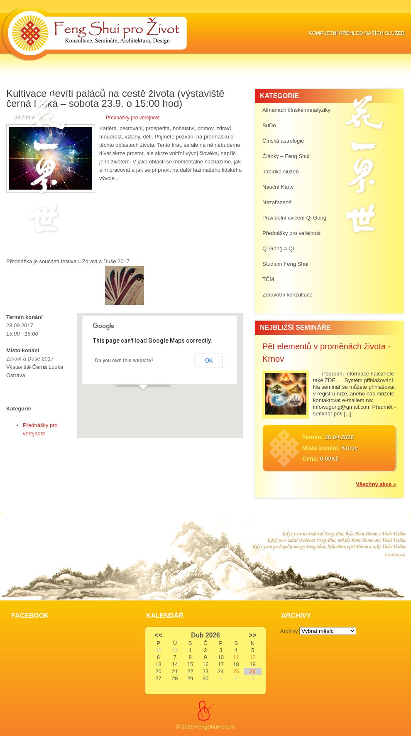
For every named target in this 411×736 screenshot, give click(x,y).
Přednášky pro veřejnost (132, 118)
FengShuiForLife (215, 727)
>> (252, 635)
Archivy (289, 631)
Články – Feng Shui (285, 156)
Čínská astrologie (283, 141)
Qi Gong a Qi (278, 248)
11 (236, 657)
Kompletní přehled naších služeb (356, 33)
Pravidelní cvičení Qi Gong (294, 218)
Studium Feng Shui (285, 264)
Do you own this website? (124, 360)
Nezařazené (276, 202)
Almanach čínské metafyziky (296, 110)
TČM (268, 279)
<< (158, 635)
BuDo (269, 125)
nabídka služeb (280, 171)
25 (236, 671)
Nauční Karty (278, 187)
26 (252, 671)
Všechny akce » (376, 484)
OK (209, 360)
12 (252, 657)
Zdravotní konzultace (287, 294)
